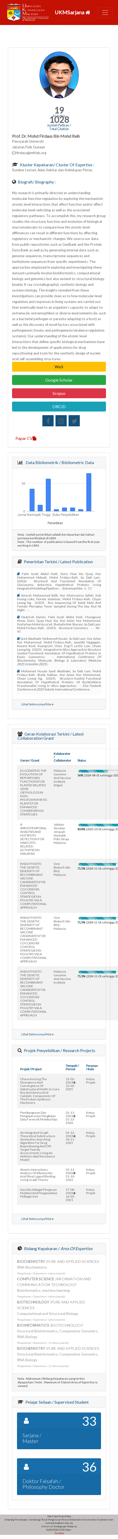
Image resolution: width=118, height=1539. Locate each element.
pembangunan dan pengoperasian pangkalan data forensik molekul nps (39, 1116)
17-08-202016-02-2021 (71, 1195)
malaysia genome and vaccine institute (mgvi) (62, 778)
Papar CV (25, 438)
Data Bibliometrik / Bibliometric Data (59, 462)
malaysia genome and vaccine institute (62, 977)
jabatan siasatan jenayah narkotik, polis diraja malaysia (61, 833)
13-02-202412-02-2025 (71, 1084)
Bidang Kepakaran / (57, 1248)
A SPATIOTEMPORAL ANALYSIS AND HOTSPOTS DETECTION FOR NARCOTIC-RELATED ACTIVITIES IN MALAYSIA (33, 839)
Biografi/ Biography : (36, 181)
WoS (59, 366)
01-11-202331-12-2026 (71, 1118)
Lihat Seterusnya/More (37, 704)
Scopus (59, 393)
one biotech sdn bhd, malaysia (62, 869)
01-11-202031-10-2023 (71, 1175)
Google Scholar (59, 379)
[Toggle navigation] (105, 12)
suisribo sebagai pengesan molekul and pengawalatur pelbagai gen (39, 1193)
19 (59, 110)
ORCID (59, 406)
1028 (59, 120)
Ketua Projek (90, 1080)
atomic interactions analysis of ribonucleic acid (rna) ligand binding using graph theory (37, 1175)
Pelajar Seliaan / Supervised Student (57, 1401)
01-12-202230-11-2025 (71, 1138)
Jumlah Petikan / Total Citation (59, 127)
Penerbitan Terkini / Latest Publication (58, 561)
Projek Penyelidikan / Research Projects (59, 1050)
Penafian (59, 1533)
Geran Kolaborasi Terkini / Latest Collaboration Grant (51, 735)
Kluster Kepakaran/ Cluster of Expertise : (56, 164)
